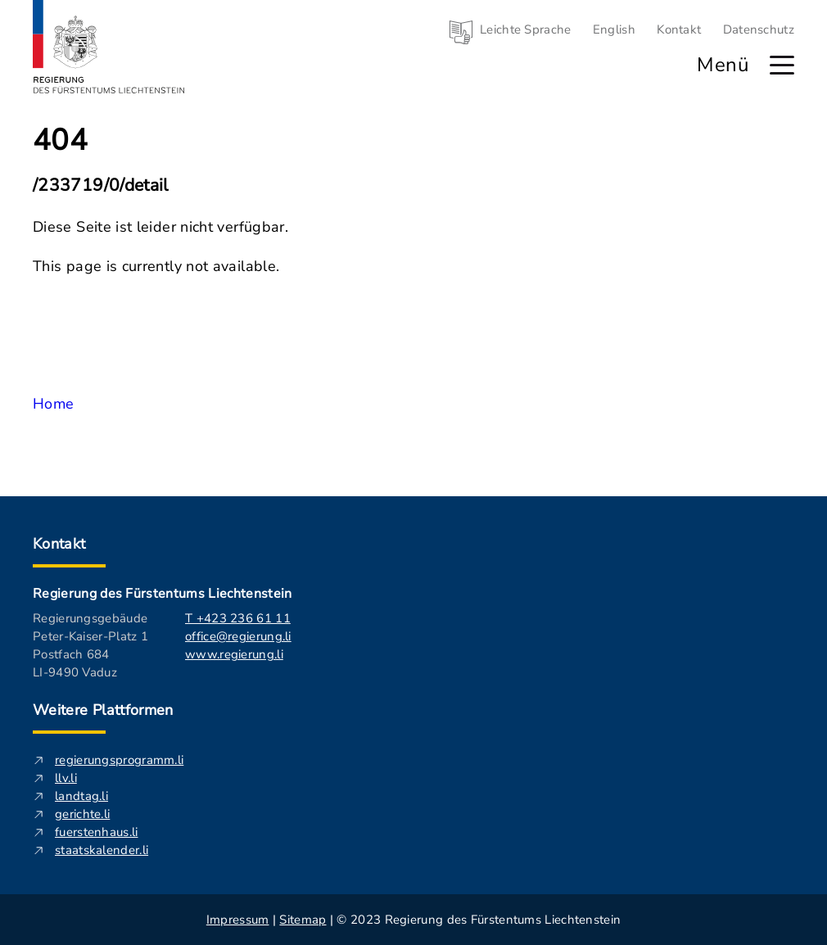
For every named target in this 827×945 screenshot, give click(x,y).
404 (60, 141)
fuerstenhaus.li (96, 832)
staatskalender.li (101, 850)
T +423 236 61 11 (238, 618)
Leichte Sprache (526, 29)
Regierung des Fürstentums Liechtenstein (162, 594)
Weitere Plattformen (103, 710)
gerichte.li (82, 814)
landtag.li (81, 796)
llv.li (66, 778)
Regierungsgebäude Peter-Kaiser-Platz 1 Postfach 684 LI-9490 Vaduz (90, 645)
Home (53, 404)
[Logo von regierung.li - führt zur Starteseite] (109, 46)
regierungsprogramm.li (119, 760)
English (614, 29)
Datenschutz (758, 29)
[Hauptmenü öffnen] (782, 65)
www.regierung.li (234, 654)
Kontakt (679, 29)
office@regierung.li (238, 636)
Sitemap (302, 919)
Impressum (237, 919)
